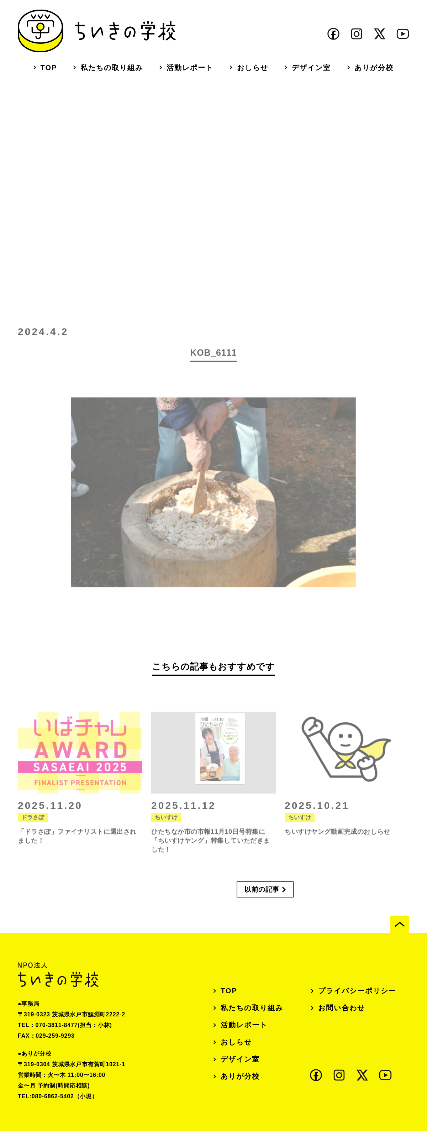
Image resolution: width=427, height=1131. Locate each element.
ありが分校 (374, 68)
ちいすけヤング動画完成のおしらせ (337, 841)
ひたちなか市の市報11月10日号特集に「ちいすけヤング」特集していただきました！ (210, 850)
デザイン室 (311, 68)
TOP (49, 68)
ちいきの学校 (97, 31)
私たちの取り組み (111, 68)
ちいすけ (166, 827)
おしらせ (252, 68)
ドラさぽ (32, 827)
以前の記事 (261, 889)
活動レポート (190, 68)
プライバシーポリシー (357, 991)
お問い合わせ (341, 1008)
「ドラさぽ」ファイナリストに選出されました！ (77, 846)
